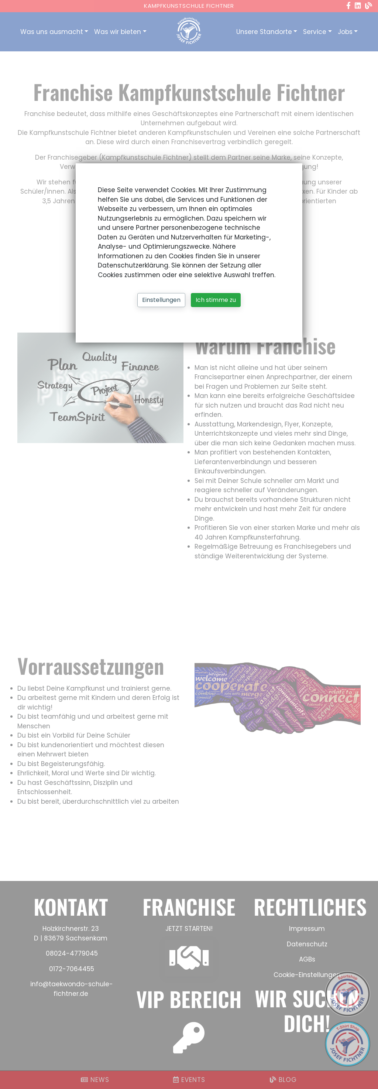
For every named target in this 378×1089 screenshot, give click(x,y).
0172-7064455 (71, 968)
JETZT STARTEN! (189, 928)
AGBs (307, 959)
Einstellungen (161, 300)
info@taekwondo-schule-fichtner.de (70, 989)
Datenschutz (307, 944)
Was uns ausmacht (51, 31)
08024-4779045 (72, 953)
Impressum (307, 928)
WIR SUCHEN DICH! (307, 1010)
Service (314, 31)
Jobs (345, 31)
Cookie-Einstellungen (307, 974)
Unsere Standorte (264, 31)
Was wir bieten (117, 31)
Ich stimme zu (216, 300)
